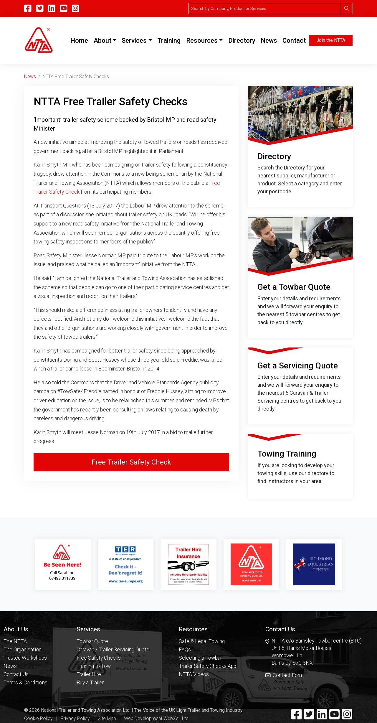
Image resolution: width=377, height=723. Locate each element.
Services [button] (134, 40)
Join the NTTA (330, 40)
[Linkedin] (51, 8)
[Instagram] (75, 8)
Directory (241, 40)
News (269, 40)
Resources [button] (202, 40)
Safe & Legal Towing (202, 641)
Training (169, 40)
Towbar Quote (92, 641)
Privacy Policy (75, 718)
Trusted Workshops (25, 658)
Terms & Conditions (25, 682)
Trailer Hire (89, 674)
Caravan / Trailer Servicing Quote (113, 649)
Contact (294, 40)
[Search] (264, 8)
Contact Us (16, 674)
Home (80, 39)
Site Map (107, 718)
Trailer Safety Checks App (207, 666)
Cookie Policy (38, 718)
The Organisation (23, 649)
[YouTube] (63, 8)
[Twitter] (40, 8)
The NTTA (15, 641)
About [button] (102, 40)
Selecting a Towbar (200, 658)
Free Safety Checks (99, 658)
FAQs (185, 649)
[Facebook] (28, 8)
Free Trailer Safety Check (131, 462)
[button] (25, 629)
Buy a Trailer (90, 682)
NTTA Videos (194, 674)
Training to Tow (94, 666)
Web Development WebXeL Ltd (156, 718)
